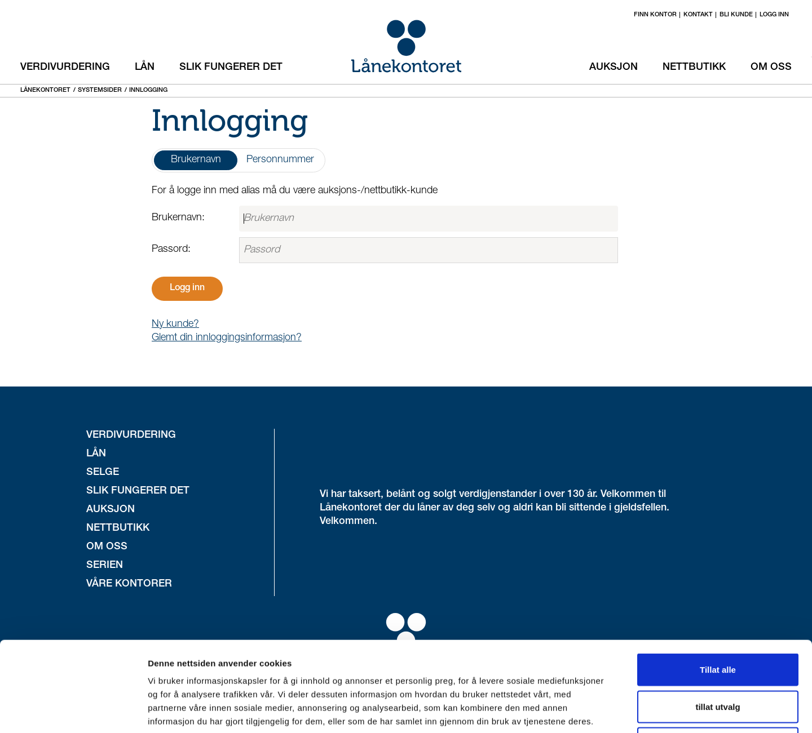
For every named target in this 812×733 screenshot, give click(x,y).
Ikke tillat (718, 659)
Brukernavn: (178, 218)
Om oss (771, 68)
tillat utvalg (717, 622)
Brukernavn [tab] (196, 160)
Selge (102, 473)
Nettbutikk (694, 68)
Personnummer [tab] (280, 160)
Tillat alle (718, 585)
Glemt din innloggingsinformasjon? (227, 338)
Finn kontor (655, 15)
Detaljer (600, 711)
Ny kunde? (175, 324)
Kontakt (698, 15)
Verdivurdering (65, 68)
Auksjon (613, 68)
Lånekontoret (45, 90)
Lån (145, 68)
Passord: (171, 250)
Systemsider (100, 90)
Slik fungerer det (231, 68)
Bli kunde (736, 15)
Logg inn (774, 15)
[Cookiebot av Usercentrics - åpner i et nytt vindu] (73, 711)
